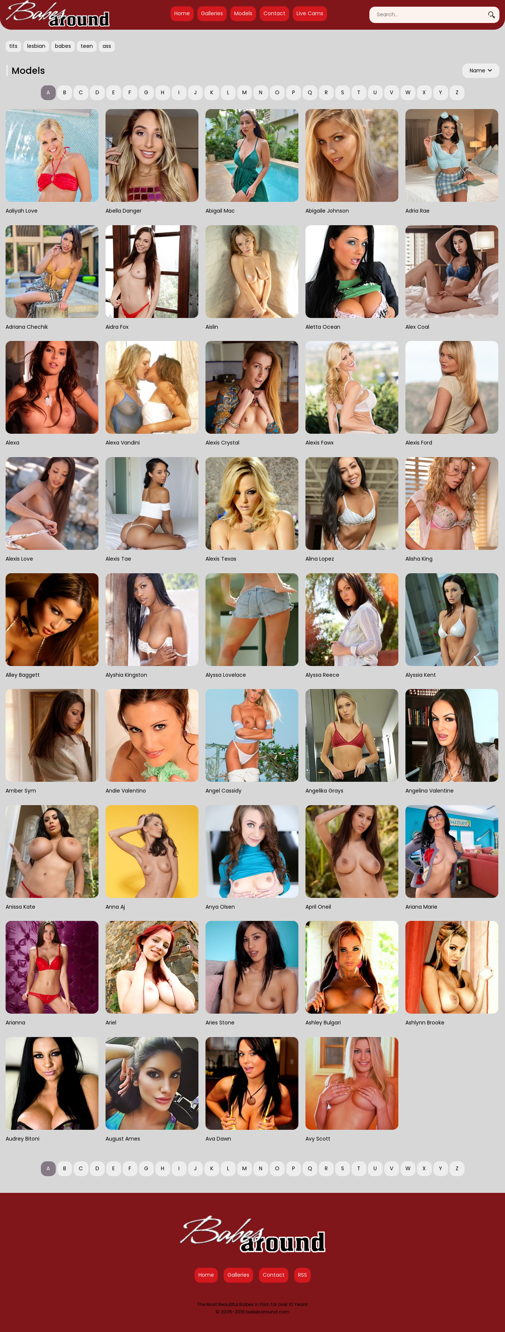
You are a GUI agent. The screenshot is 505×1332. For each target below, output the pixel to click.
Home (182, 13)
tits (13, 46)
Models (243, 13)
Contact (274, 13)
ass (107, 46)
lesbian (36, 46)
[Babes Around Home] (58, 15)
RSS (302, 1275)
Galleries (212, 13)
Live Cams (310, 13)
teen (87, 46)
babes (63, 46)
